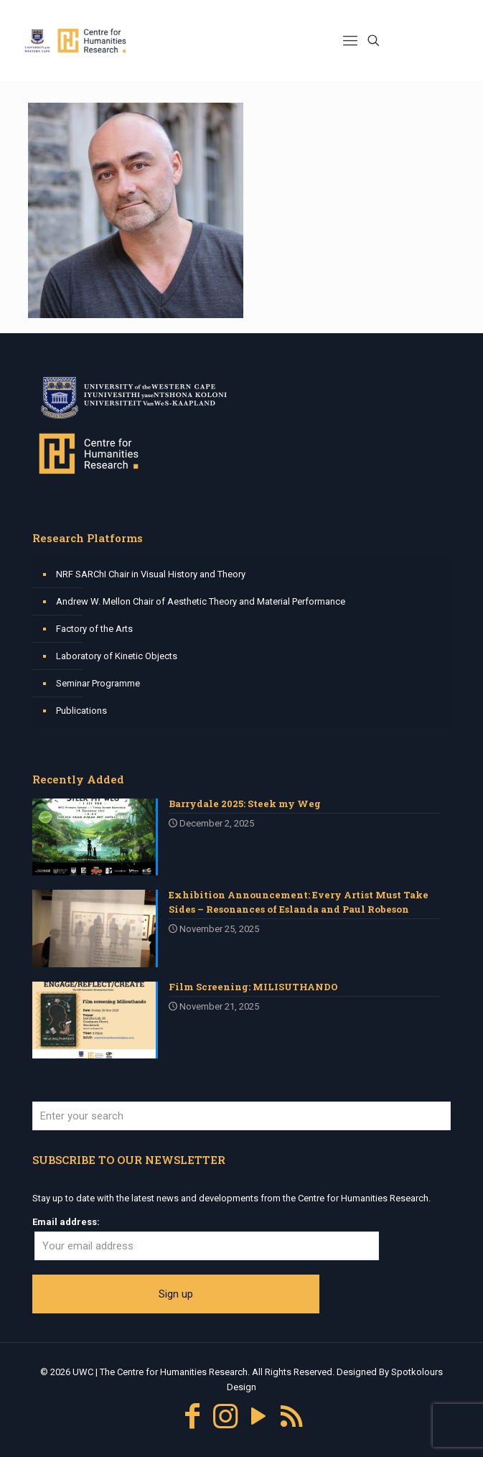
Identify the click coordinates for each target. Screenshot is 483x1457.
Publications (81, 710)
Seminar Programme (98, 683)
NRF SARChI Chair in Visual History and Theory (150, 574)
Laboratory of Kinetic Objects (116, 656)
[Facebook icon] (192, 1416)
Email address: (66, 1221)
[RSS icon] (291, 1416)
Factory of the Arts (94, 628)
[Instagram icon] (225, 1416)
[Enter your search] (241, 1116)
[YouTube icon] (258, 1416)
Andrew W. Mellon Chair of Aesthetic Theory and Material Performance (200, 601)
